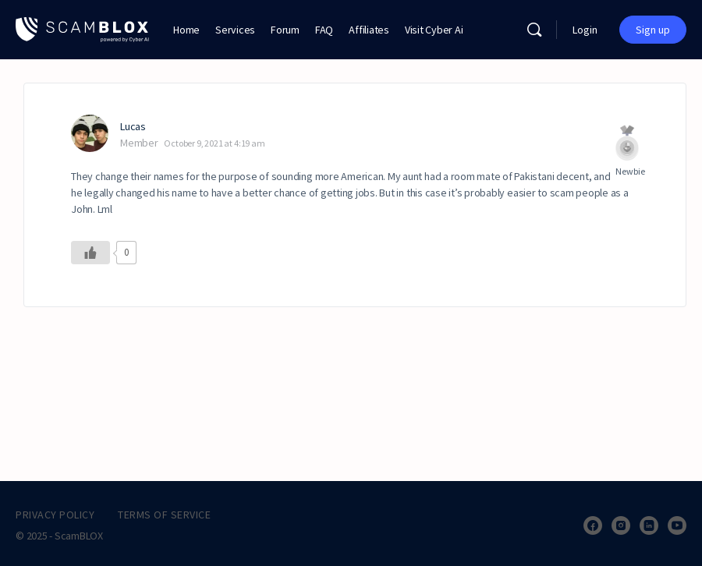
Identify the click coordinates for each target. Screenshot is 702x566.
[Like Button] (90, 252)
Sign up (653, 30)
